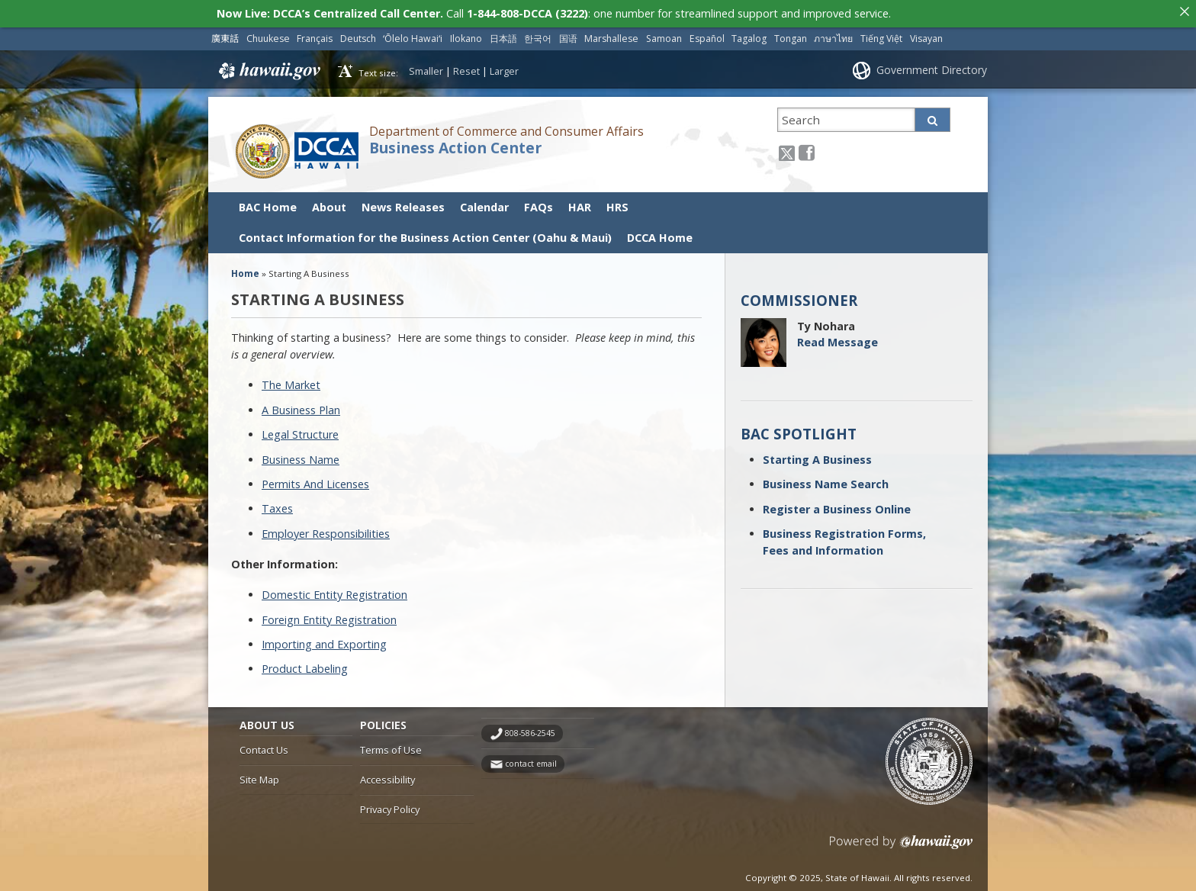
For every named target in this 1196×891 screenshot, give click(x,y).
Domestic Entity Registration (334, 586)
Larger (504, 62)
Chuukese (268, 29)
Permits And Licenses (315, 475)
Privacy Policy (390, 800)
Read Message (837, 333)
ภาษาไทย (833, 29)
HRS (617, 198)
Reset (466, 62)
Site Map (259, 771)
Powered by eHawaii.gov (901, 838)
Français (315, 29)
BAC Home (268, 198)
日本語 (503, 29)
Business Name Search (826, 475)
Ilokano (466, 29)
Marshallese (611, 29)
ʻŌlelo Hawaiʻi (412, 29)
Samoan (664, 29)
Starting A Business (817, 450)
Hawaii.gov (268, 61)
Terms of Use (391, 741)
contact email (531, 755)
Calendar (484, 198)
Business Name (300, 450)
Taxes (277, 500)
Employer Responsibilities (326, 524)
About (329, 198)
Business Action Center (455, 139)
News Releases (403, 198)
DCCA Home (660, 228)
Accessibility (387, 771)
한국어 (537, 29)
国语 (568, 29)
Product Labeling (305, 660)
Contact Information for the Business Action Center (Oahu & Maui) (425, 228)
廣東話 (225, 29)
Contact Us (264, 741)
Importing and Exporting (324, 636)
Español (707, 29)
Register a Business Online (837, 500)
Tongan (790, 29)
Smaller (426, 62)
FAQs (538, 198)
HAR (579, 198)
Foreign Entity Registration (329, 610)
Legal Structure (300, 426)
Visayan (926, 29)
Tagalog (749, 29)
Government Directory (931, 61)
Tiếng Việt (881, 29)
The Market (291, 376)
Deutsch (358, 29)
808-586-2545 (530, 724)
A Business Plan (301, 401)
